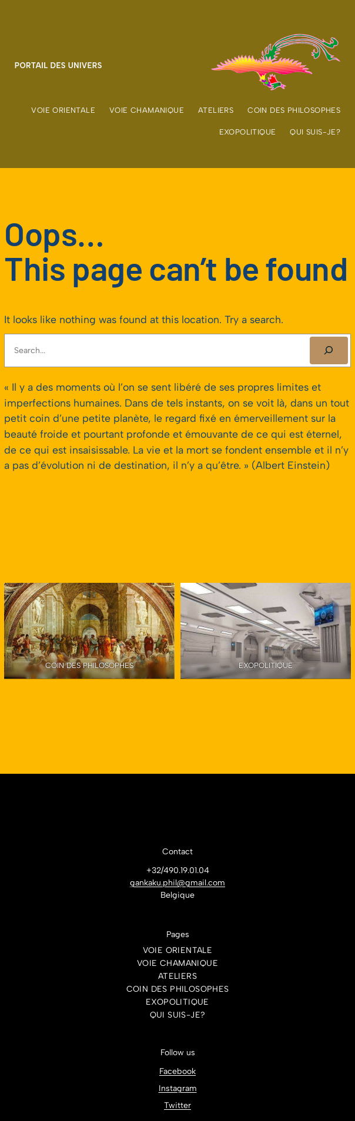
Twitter (177, 1105)
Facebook (177, 1071)
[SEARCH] (329, 350)
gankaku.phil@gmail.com (177, 883)
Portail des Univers (58, 65)
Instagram (178, 1088)
